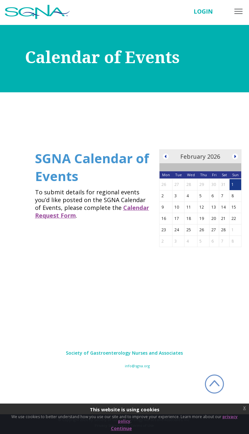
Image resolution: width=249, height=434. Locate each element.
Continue (121, 428)
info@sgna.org (137, 365)
